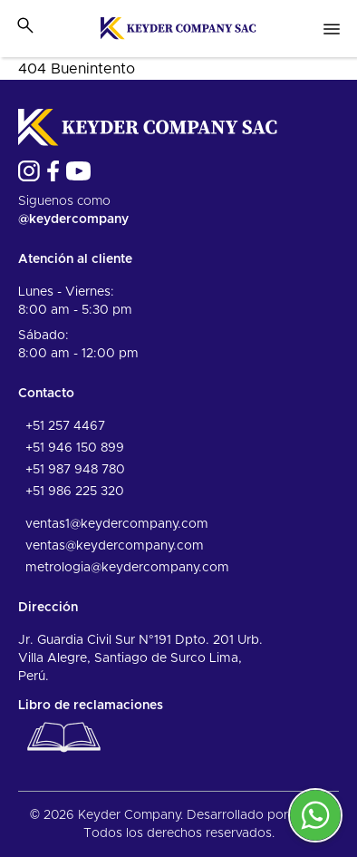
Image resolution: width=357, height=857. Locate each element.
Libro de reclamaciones (90, 730)
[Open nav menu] (332, 29)
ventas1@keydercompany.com (116, 524)
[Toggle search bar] (25, 25)
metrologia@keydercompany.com (127, 567)
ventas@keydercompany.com (114, 546)
